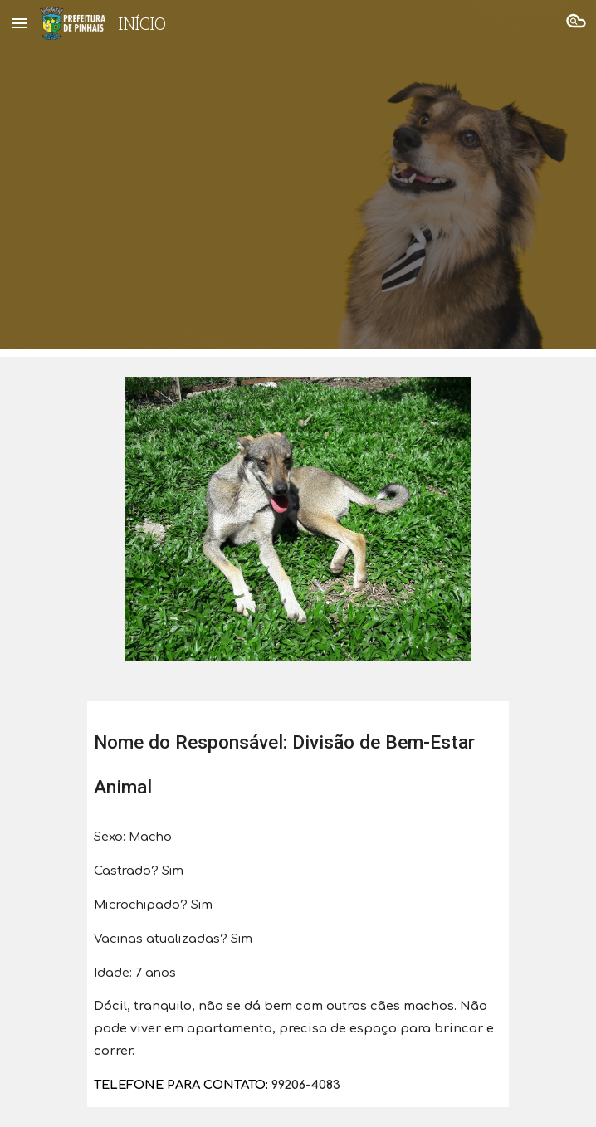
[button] (20, 23)
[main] (297, 757)
